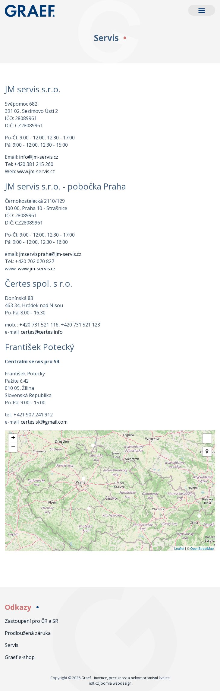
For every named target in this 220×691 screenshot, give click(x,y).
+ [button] (13, 438)
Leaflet (179, 548)
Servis (11, 645)
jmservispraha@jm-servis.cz (50, 254)
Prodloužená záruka (28, 633)
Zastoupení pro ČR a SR (31, 621)
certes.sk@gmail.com (44, 422)
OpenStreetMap (202, 548)
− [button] (13, 447)
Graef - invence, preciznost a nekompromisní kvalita (35, 11)
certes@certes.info (42, 332)
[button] (201, 10)
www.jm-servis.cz (36, 171)
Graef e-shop (20, 657)
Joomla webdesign (115, 683)
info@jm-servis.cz (38, 157)
